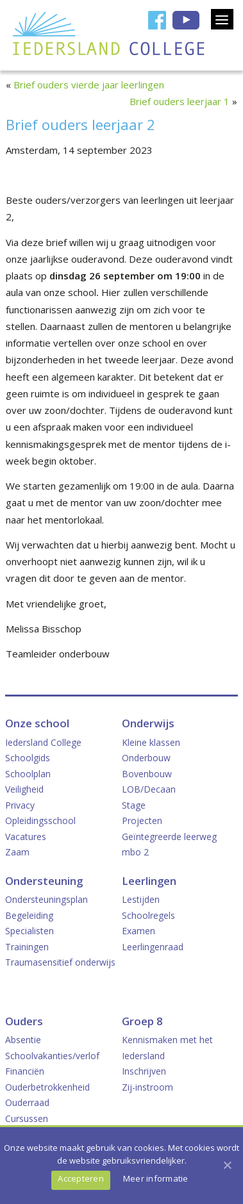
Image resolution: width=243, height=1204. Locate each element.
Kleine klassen (151, 742)
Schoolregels (148, 915)
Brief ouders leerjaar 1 (180, 101)
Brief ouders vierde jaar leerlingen (88, 84)
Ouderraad (27, 1102)
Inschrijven (144, 1071)
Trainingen (27, 947)
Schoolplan (28, 774)
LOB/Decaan (149, 789)
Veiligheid (24, 789)
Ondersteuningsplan (46, 899)
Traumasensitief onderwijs (60, 962)
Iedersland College (43, 742)
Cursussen (26, 1118)
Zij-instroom (147, 1087)
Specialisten (29, 931)
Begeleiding (29, 915)
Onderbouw (146, 758)
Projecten (142, 820)
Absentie (23, 1040)
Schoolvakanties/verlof (52, 1056)
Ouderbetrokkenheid (47, 1087)
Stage (134, 805)
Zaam (17, 852)
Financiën (24, 1071)
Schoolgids (27, 758)
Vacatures (25, 836)
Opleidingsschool (40, 820)
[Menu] (222, 19)
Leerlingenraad (152, 947)
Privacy (20, 805)
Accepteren (81, 1178)
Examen (138, 931)
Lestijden (141, 899)
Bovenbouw (147, 774)
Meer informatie (156, 1178)
